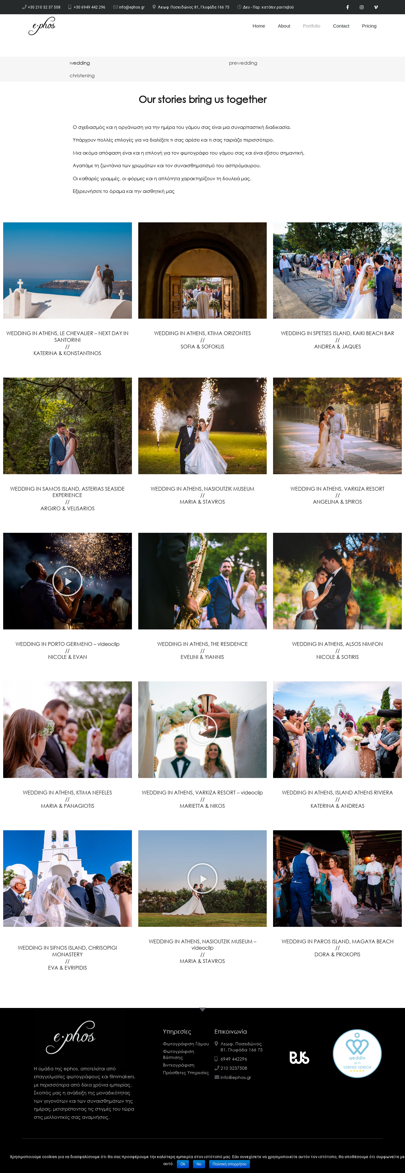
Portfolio (311, 26)
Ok (182, 1164)
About (284, 26)
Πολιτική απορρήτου (229, 1164)
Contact (341, 26)
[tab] (79, 63)
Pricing (369, 26)
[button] (67, 581)
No (198, 1164)
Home (258, 26)
